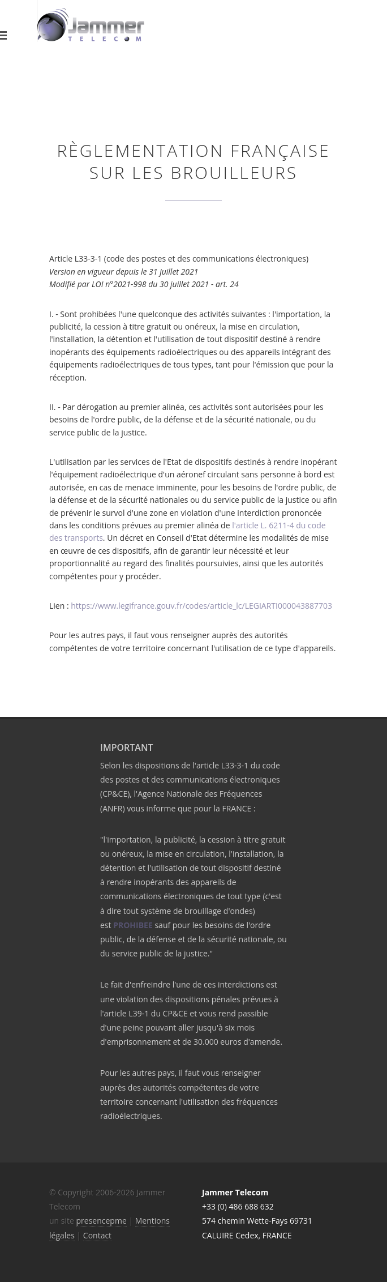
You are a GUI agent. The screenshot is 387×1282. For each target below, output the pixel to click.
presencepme (101, 1220)
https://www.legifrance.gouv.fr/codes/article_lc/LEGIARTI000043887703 (201, 605)
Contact (97, 1235)
